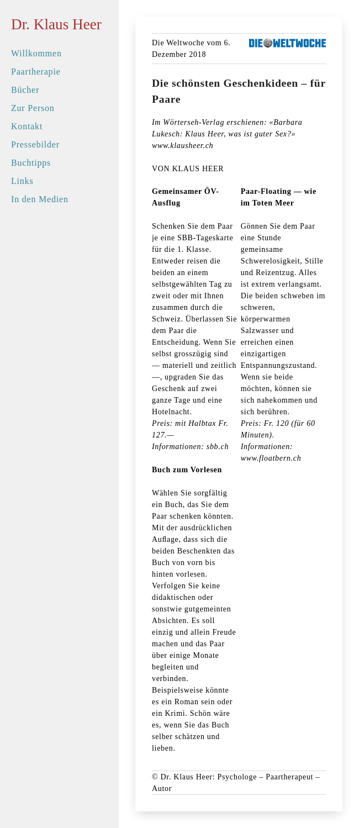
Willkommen (36, 53)
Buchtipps (31, 162)
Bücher (25, 89)
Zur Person (33, 108)
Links (22, 181)
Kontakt (27, 126)
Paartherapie (36, 71)
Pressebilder (35, 144)
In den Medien (39, 199)
